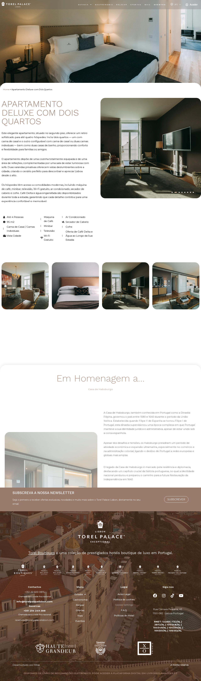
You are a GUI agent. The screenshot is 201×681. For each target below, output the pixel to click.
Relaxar (121, 5)
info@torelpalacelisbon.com (34, 601)
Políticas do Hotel (124, 615)
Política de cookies (124, 599)
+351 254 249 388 (35, 610)
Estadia (85, 4)
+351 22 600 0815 (35, 591)
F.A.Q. (124, 610)
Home (6, 89)
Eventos (160, 5)
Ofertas (135, 5)
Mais (148, 5)
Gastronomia (104, 5)
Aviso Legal (124, 594)
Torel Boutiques (41, 553)
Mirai (37, 664)
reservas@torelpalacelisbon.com (34, 620)
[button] (172, 192)
